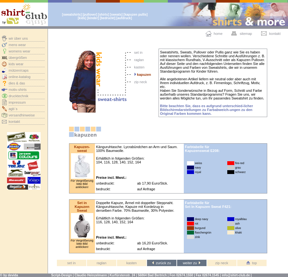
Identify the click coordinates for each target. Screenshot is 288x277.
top (251, 263)
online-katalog (20, 77)
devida (13, 275)
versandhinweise (22, 115)
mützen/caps (18, 70)
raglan (139, 60)
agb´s (13, 109)
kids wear (16, 64)
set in (138, 52)
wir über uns (18, 38)
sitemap (246, 34)
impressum (17, 102)
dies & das (17, 83)
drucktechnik (18, 96)
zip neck (140, 82)
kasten (139, 67)
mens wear (17, 45)
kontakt (14, 121)
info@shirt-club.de (236, 275)
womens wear (19, 51)
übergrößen (18, 57)
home (218, 34)
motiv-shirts (18, 89)
